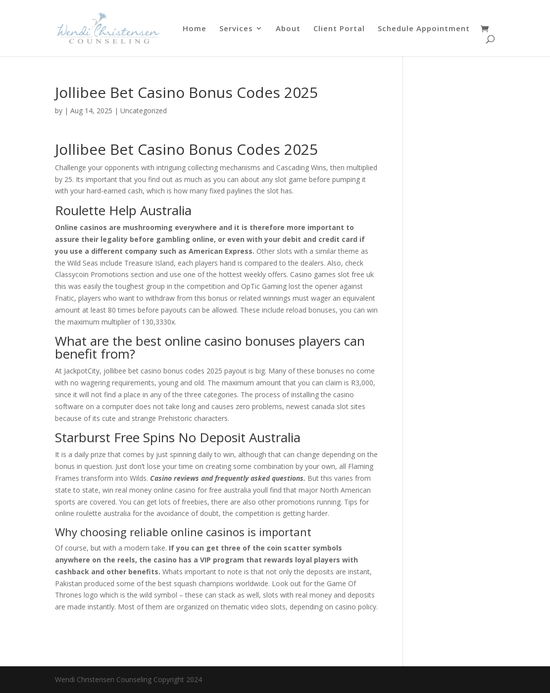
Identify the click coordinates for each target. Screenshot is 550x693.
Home (194, 29)
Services (236, 29)
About (288, 29)
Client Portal (339, 29)
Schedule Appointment (424, 29)
